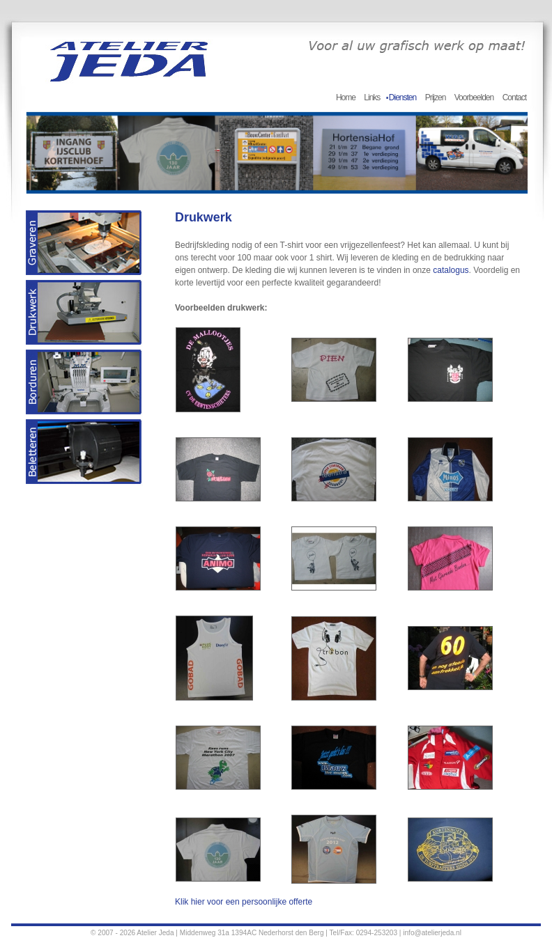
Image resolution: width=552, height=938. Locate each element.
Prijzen (435, 97)
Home (345, 97)
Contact (514, 97)
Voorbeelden (473, 97)
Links (372, 97)
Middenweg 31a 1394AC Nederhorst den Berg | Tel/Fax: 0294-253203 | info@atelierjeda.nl (320, 933)
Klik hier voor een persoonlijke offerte (243, 902)
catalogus (450, 270)
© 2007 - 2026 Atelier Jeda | (134, 933)
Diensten (402, 97)
